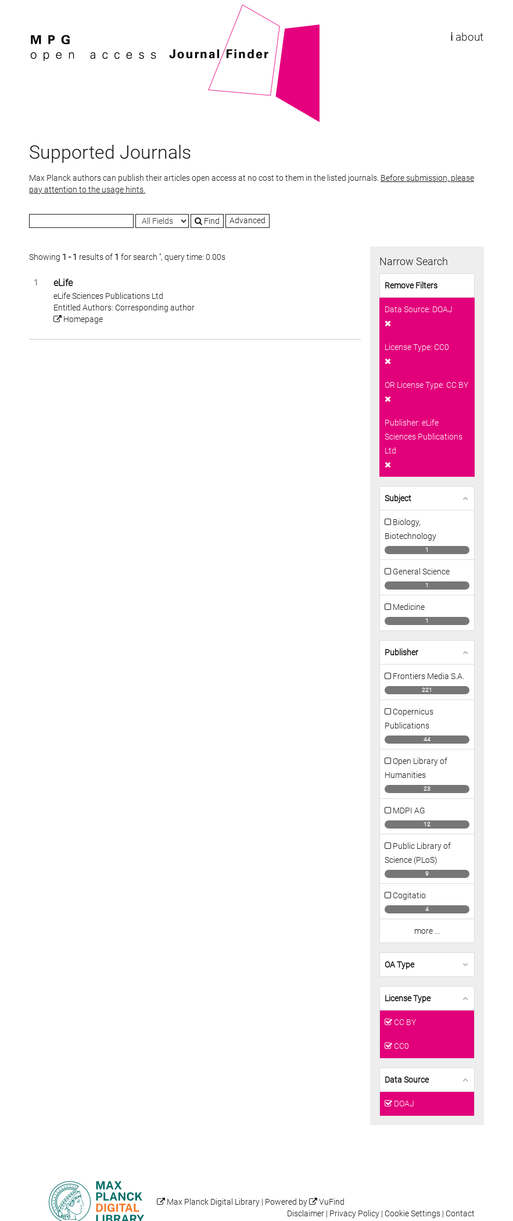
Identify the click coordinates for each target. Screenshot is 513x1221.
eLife (63, 282)
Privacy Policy (354, 1214)
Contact (460, 1214)
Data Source (407, 1079)
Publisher (401, 652)
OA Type (399, 964)
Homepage (78, 319)
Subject (398, 498)
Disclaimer (305, 1214)
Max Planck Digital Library (213, 1202)
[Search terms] (81, 221)
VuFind (47, 9)
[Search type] (162, 221)
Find (207, 221)
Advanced (247, 220)
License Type (408, 998)
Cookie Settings (412, 1214)
